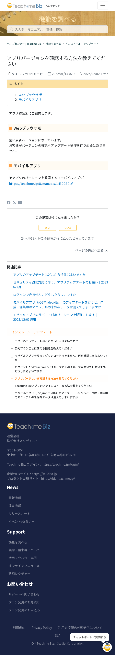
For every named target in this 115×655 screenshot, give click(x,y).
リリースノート (19, 513)
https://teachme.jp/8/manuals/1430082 (39, 183)
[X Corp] (14, 202)
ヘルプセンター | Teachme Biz (24, 43)
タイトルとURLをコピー (29, 73)
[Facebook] (8, 202)
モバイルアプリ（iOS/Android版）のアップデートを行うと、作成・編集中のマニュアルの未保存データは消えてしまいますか (58, 304)
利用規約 (19, 627)
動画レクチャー (19, 573)
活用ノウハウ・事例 (22, 557)
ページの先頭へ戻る (91, 250)
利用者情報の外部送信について (80, 627)
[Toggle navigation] (102, 5)
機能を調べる (53, 43)
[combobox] (57, 29)
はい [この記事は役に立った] (47, 227)
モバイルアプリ (30, 99)
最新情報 (14, 497)
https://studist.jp (44, 473)
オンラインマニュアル (24, 565)
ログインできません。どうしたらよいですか (44, 294)
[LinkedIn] (20, 202)
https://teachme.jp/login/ (60, 464)
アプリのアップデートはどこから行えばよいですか (49, 274)
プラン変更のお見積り (24, 602)
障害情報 (14, 505)
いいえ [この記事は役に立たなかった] (67, 227)
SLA (57, 635)
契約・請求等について (24, 550)
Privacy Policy (42, 627)
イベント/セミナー (21, 521)
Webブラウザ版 (30, 94)
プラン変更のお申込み (24, 610)
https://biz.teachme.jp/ (58, 478)
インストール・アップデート (82, 43)
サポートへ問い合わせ (24, 594)
